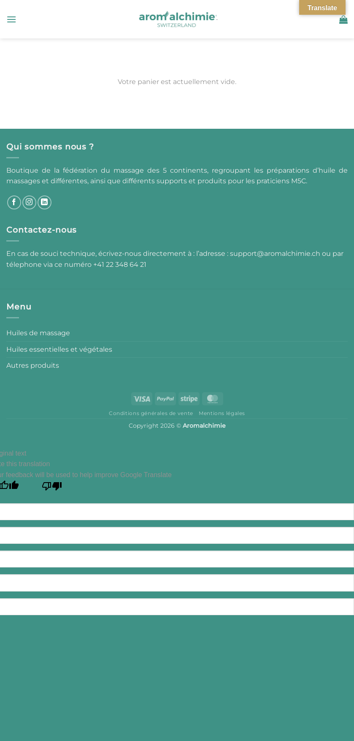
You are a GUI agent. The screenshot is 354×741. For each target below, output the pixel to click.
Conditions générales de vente (151, 413)
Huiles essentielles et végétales (59, 349)
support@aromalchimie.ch (276, 254)
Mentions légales (222, 413)
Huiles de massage (38, 333)
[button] (11, 19)
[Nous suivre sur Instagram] (29, 202)
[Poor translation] (52, 488)
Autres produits (32, 365)
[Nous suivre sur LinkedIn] (44, 202)
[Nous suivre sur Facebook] (14, 202)
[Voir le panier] (343, 19)
